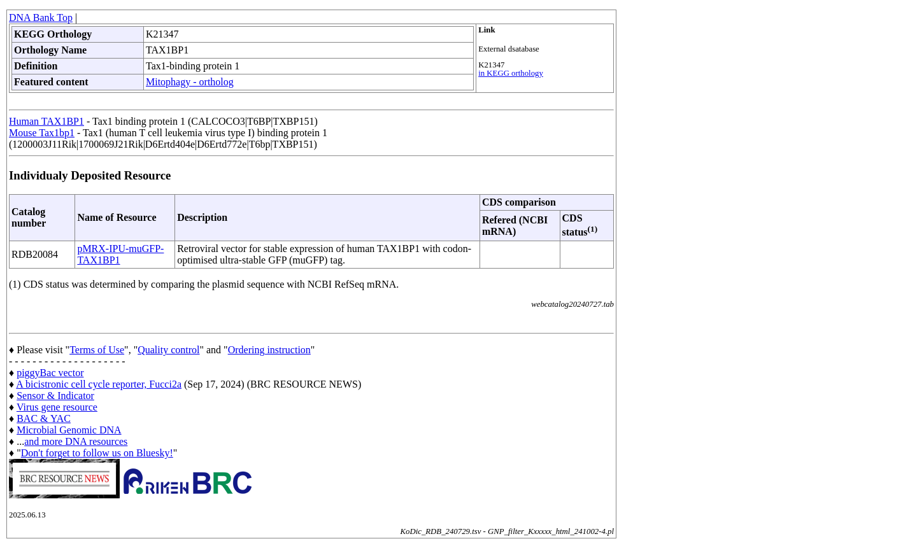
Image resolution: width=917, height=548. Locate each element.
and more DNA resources (75, 441)
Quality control (168, 349)
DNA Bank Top (41, 17)
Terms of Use (96, 349)
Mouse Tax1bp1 (42, 132)
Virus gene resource (57, 407)
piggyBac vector (50, 372)
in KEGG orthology (510, 73)
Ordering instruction (269, 349)
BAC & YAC (44, 418)
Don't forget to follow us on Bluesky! (97, 452)
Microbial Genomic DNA (69, 430)
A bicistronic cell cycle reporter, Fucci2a (98, 384)
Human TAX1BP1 (46, 121)
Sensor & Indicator (55, 395)
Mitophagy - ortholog (190, 81)
